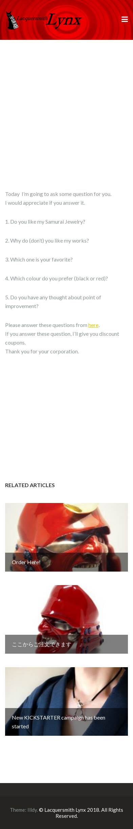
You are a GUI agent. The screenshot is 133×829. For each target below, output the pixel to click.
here (93, 325)
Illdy (32, 810)
